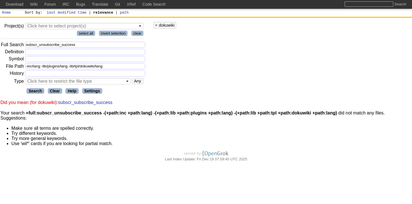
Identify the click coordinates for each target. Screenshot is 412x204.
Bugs (80, 4)
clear (137, 34)
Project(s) (14, 26)
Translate (100, 4)
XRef (131, 4)
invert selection (113, 34)
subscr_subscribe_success (85, 103)
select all (86, 34)
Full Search (12, 45)
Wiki (34, 4)
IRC (66, 4)
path (124, 13)
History (17, 74)
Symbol (16, 60)
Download (14, 4)
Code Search (154, 4)
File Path (15, 67)
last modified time (67, 13)
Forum (50, 4)
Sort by (33, 13)
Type (19, 82)
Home (6, 13)
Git (117, 4)
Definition (14, 52)
